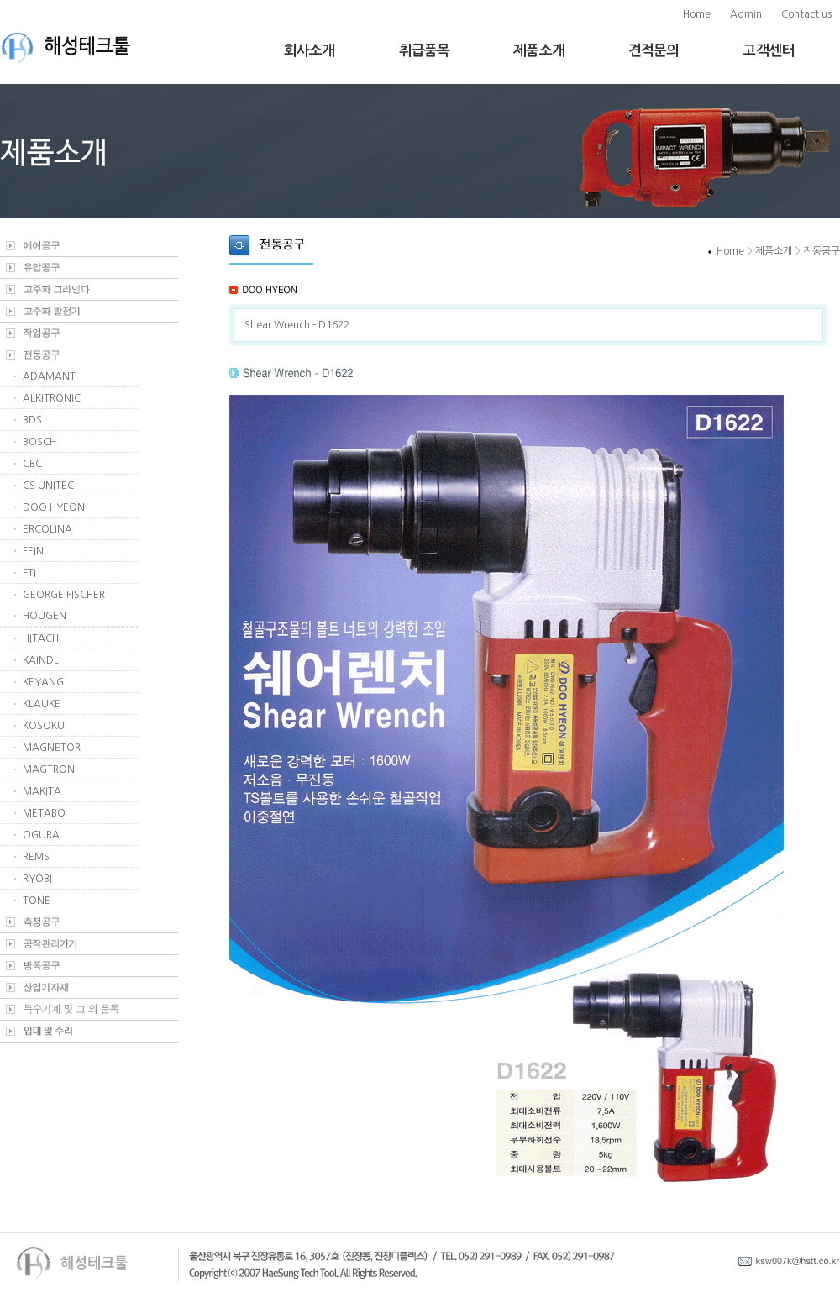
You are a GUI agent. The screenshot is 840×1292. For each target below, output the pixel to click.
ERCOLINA (47, 529)
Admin (746, 14)
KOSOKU (44, 726)
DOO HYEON (54, 507)
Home (697, 14)
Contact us (806, 14)
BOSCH (39, 442)
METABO (44, 813)
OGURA (41, 835)
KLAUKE (41, 704)
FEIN (33, 551)
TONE (36, 900)
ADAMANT (49, 376)
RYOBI (37, 879)
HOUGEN (44, 616)
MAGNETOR (52, 748)
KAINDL (41, 660)
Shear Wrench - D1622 (296, 325)
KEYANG (43, 682)
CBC (32, 464)
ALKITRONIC (52, 398)
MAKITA (42, 791)
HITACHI (42, 638)
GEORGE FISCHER (64, 595)
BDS (32, 420)
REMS (36, 857)
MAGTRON (49, 769)
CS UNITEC (48, 486)
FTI (29, 573)
